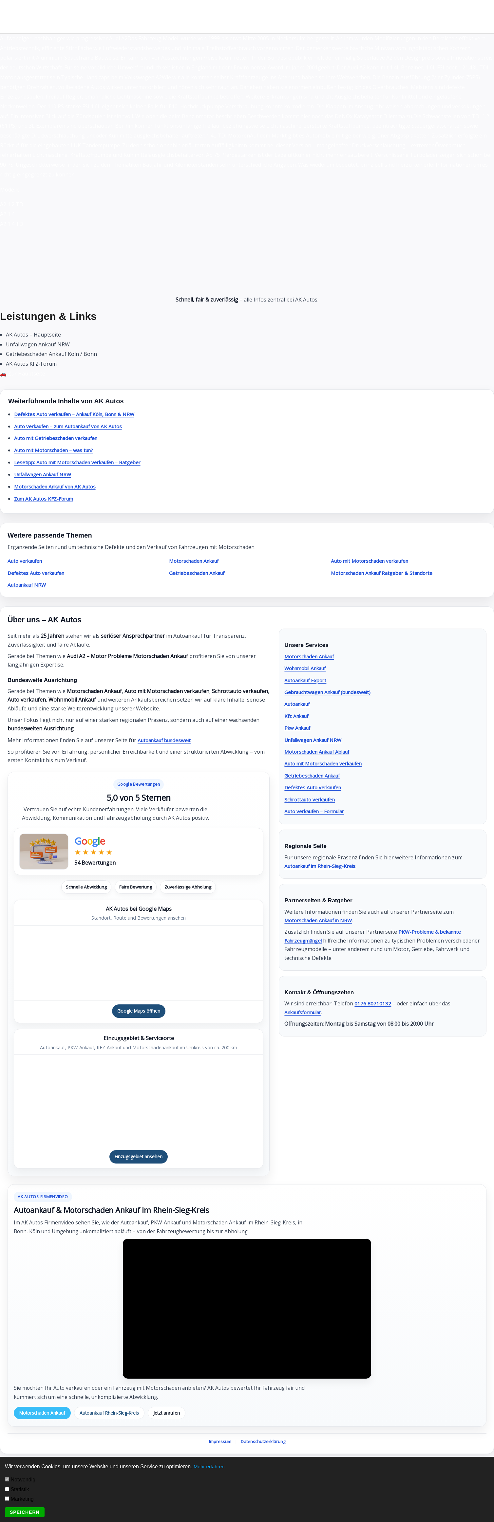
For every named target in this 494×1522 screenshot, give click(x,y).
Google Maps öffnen (138, 1011)
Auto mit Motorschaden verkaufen (373, 560)
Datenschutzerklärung (263, 1443)
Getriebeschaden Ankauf (199, 573)
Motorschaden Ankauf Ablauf (320, 751)
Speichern (25, 1512)
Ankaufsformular (305, 1012)
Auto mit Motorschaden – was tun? (57, 450)
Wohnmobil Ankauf (308, 668)
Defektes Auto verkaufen (38, 573)
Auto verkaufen (27, 560)
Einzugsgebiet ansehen (138, 1157)
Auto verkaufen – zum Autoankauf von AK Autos (73, 426)
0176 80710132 (372, 1003)
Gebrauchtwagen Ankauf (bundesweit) (331, 692)
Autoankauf (299, 703)
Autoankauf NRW (29, 584)
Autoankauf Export (307, 680)
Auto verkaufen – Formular (317, 811)
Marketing (19, 1499)
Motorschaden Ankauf (196, 560)
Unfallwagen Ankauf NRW (46, 474)
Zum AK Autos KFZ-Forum (45, 498)
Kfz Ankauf (297, 716)
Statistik (17, 1489)
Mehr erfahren (210, 1466)
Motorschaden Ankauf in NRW (321, 920)
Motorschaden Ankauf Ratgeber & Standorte (386, 573)
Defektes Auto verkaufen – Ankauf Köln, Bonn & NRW (80, 414)
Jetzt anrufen (171, 1414)
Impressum (220, 1443)
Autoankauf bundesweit (167, 740)
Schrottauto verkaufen (312, 799)
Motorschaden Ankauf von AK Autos (58, 486)
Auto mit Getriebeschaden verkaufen (59, 438)
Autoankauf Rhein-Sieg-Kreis (112, 1414)
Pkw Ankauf (299, 727)
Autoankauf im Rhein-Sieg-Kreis (323, 866)
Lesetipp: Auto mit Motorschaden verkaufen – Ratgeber (82, 462)
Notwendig (20, 1479)
